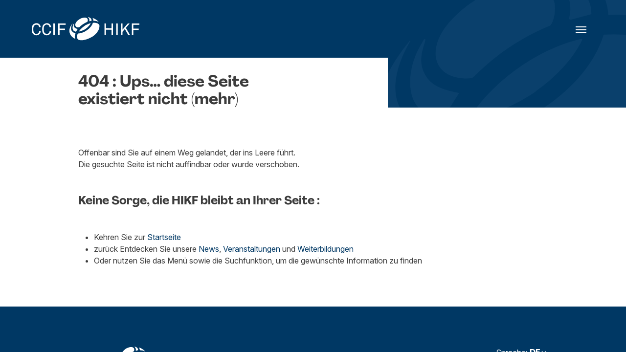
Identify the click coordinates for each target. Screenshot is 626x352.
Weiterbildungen (325, 249)
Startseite (164, 237)
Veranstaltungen (251, 249)
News (209, 249)
